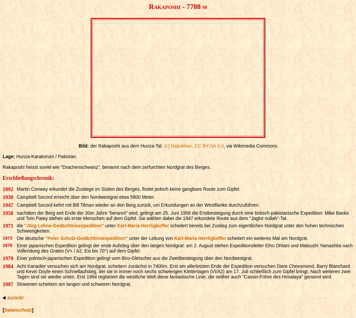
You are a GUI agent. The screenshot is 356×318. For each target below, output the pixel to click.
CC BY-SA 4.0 (209, 146)
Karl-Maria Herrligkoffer (143, 225)
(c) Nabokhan (178, 146)
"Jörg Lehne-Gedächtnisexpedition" (64, 225)
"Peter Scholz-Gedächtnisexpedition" (86, 238)
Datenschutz (18, 310)
